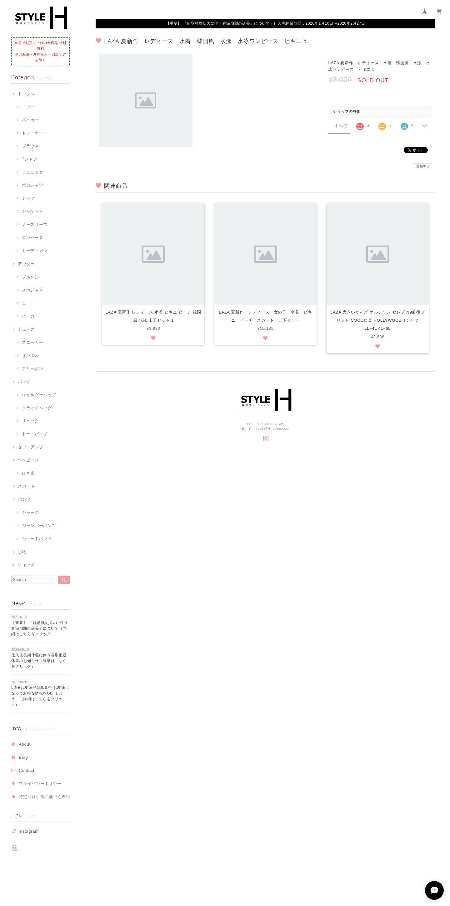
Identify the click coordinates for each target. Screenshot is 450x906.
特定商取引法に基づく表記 (44, 796)
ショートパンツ (37, 538)
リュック (30, 420)
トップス (26, 93)
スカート (26, 486)
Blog (23, 757)
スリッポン (32, 368)
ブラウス (30, 146)
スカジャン (32, 290)
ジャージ (30, 512)
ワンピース (28, 460)
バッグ (24, 381)
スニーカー (32, 342)
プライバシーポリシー (40, 783)
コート (28, 303)
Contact (26, 770)
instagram (28, 831)
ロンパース (32, 237)
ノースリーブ (35, 224)
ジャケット (32, 211)
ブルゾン (30, 277)
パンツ (24, 499)
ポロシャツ (32, 185)
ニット (28, 107)
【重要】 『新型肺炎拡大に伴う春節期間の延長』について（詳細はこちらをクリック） (39, 628)
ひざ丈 (28, 473)
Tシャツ (30, 159)
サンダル (30, 355)
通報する (423, 166)
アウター (26, 263)
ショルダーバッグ (39, 394)
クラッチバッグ (37, 408)
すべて (340, 126)
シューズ (26, 329)
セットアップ (30, 447)
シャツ (28, 198)
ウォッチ (26, 565)
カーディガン (35, 250)
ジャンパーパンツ (39, 525)
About (25, 744)
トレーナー (32, 133)
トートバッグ (35, 433)
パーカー (30, 120)
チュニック (32, 172)
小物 (22, 551)
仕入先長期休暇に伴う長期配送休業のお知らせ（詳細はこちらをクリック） (39, 661)
